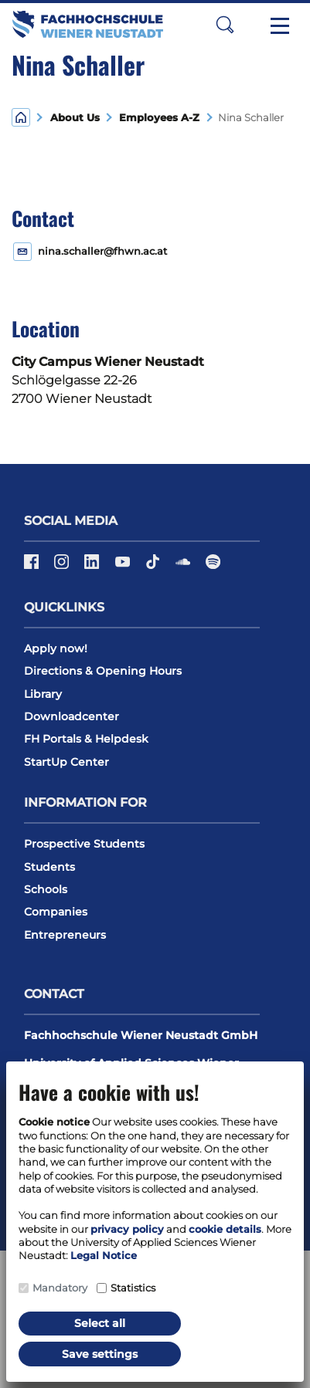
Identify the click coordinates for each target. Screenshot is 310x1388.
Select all (99, 1323)
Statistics (133, 1287)
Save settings (100, 1354)
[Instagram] (63, 566)
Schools (45, 889)
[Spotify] (213, 566)
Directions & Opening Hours (103, 671)
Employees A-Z (156, 118)
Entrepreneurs (65, 935)
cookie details (225, 1229)
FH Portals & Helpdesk (86, 739)
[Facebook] (33, 566)
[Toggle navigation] (279, 24)
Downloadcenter (71, 716)
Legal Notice (103, 1255)
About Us (75, 118)
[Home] (21, 116)
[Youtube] (124, 566)
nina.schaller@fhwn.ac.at (102, 251)
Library (43, 694)
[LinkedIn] (93, 566)
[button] (225, 24)
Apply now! (55, 648)
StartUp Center (66, 762)
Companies (55, 912)
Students (49, 867)
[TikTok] (154, 566)
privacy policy (127, 1229)
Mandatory (59, 1287)
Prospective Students (84, 844)
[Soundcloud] (184, 566)
